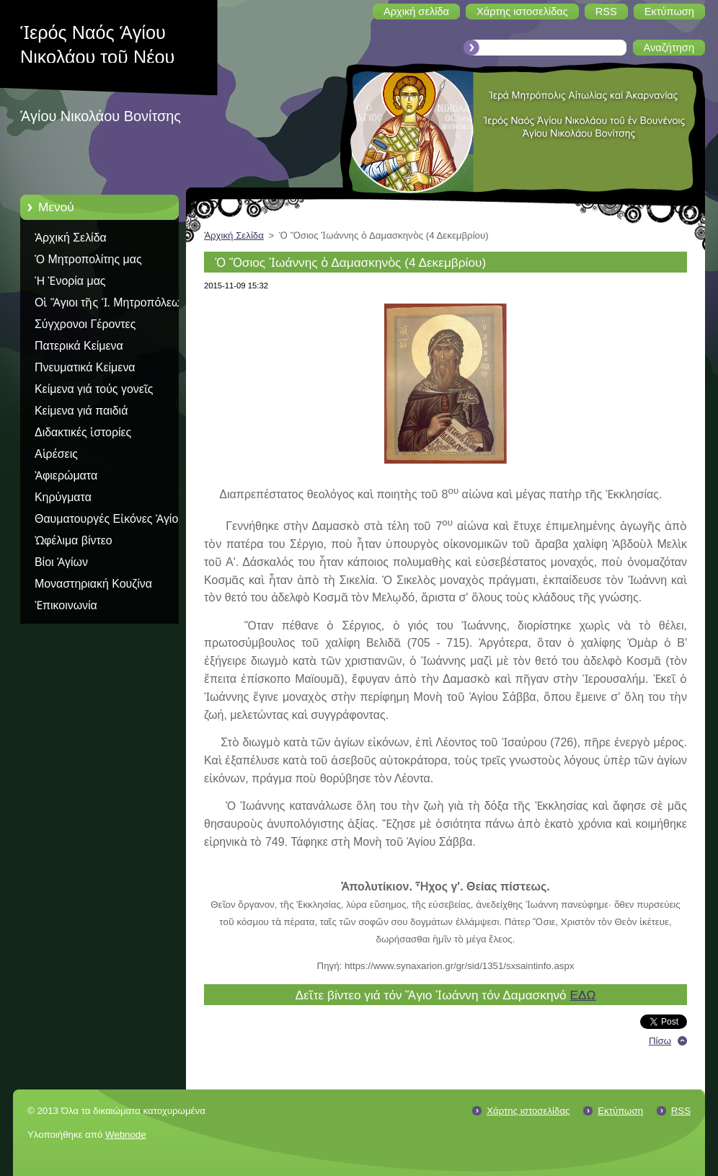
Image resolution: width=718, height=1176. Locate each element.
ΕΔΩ (582, 995)
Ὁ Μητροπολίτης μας (88, 259)
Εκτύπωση (620, 1110)
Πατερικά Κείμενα (79, 346)
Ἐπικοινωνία (66, 605)
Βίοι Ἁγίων (61, 562)
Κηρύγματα (63, 497)
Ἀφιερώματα (66, 475)
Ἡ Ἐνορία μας (70, 281)
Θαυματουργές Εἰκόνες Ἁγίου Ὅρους (110, 521)
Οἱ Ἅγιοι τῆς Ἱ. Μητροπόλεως (110, 302)
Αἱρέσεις (56, 454)
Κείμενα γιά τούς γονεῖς (94, 389)
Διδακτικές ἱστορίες (83, 432)
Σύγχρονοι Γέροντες (85, 324)
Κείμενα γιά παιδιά (81, 410)
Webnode (125, 1134)
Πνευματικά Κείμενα (85, 367)
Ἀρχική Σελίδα (71, 237)
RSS (681, 1110)
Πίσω (660, 1040)
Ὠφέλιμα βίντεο (73, 540)
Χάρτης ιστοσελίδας (528, 1110)
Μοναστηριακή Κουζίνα (93, 584)
